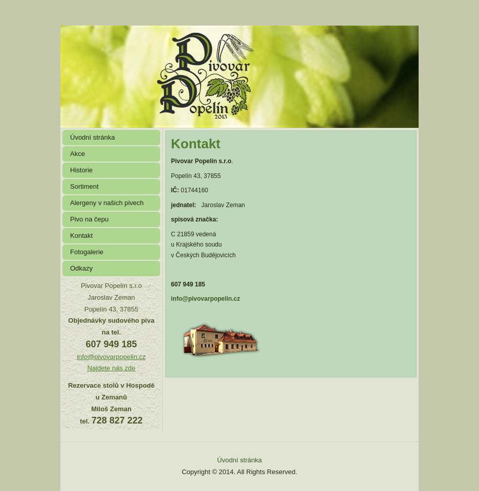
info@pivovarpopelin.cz (111, 357)
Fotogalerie (86, 252)
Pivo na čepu (89, 219)
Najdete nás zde (112, 368)
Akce (77, 154)
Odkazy (81, 268)
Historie (81, 170)
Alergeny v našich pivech (107, 203)
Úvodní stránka (92, 137)
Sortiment (84, 186)
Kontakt (81, 235)
